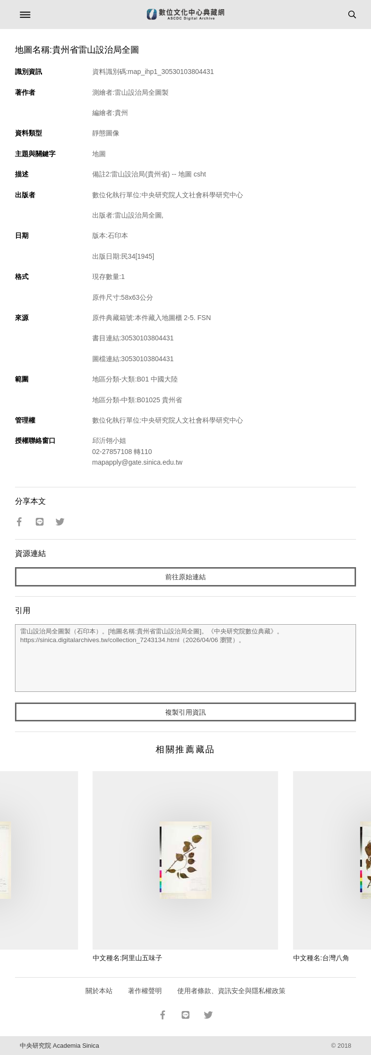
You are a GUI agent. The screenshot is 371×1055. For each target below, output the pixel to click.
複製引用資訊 (185, 712)
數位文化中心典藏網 (185, 14)
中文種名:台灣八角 (321, 958)
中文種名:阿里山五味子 (127, 958)
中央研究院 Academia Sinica (59, 1045)
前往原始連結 (185, 577)
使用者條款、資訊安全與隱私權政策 (231, 991)
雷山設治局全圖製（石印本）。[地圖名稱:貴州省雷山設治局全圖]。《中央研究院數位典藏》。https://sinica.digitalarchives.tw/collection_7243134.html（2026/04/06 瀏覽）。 (186, 658)
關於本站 (99, 991)
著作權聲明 (145, 991)
